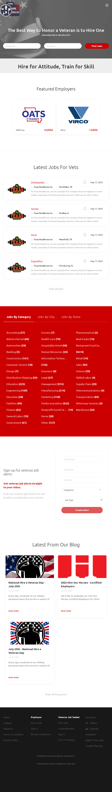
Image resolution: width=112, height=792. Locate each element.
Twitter (93, 722)
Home (7, 717)
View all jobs (56, 288)
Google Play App (94, 745)
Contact (8, 722)
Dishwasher (38, 182)
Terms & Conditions (14, 734)
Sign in (34, 728)
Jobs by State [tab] (70, 317)
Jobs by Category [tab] (18, 317)
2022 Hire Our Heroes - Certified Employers (81, 584)
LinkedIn (94, 728)
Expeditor (37, 261)
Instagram (91, 734)
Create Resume (66, 728)
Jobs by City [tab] (46, 317)
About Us (8, 728)
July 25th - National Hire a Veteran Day (24, 650)
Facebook (90, 717)
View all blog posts (56, 694)
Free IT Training (66, 739)
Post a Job (36, 722)
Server (35, 208)
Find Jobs (97, 46)
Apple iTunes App (95, 739)
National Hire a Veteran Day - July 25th (26, 584)
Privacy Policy (11, 739)
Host (34, 234)
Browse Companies (41, 734)
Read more (13, 611)
